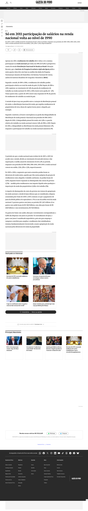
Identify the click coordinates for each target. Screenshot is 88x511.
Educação (20, 482)
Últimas (15, 8)
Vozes (21, 8)
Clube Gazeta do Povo (48, 476)
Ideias (46, 8)
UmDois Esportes (22, 476)
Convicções (33, 470)
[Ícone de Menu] (6, 3)
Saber (27, 8)
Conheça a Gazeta (9, 467)
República (20, 464)
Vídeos (79, 8)
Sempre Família (47, 473)
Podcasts (46, 479)
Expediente (7, 470)
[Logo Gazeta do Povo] (43, 2)
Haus (45, 467)
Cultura (73, 8)
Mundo (67, 8)
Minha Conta (59, 464)
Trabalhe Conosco (60, 473)
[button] (30, 325)
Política (40, 8)
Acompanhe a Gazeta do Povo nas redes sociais (23, 453)
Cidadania (60, 8)
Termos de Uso (8, 479)
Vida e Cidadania (21, 479)
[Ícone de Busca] (10, 3)
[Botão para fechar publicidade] (87, 500)
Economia (53, 8)
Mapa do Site (8, 473)
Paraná (19, 467)
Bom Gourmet (47, 464)
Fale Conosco (60, 470)
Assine (58, 467)
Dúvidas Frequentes (61, 476)
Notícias (8, 8)
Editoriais (33, 8)
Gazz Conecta (47, 470)
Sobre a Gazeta (8, 464)
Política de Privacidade (10, 476)
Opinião (32, 467)
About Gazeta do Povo (10, 482)
